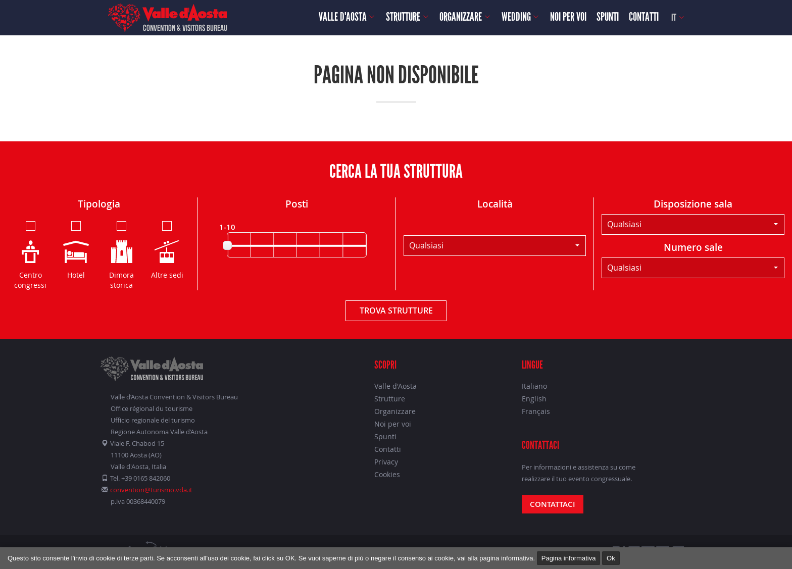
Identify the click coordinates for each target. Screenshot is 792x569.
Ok (611, 558)
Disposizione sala (693, 204)
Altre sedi (167, 249)
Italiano (534, 386)
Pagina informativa (568, 558)
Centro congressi (30, 254)
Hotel (76, 249)
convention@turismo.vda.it (151, 489)
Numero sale (693, 247)
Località (495, 204)
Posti (296, 204)
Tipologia (99, 204)
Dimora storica (121, 254)
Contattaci (552, 504)
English (534, 398)
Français (536, 411)
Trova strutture (396, 310)
